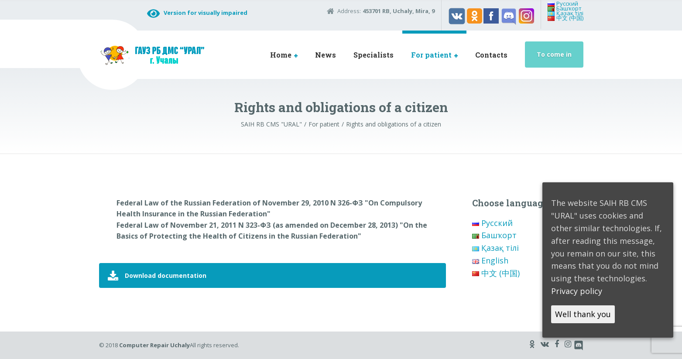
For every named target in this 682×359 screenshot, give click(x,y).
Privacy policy (576, 291)
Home (280, 54)
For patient (431, 54)
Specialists (373, 54)
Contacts (491, 54)
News (325, 54)
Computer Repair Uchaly (154, 345)
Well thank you (583, 314)
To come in (554, 54)
